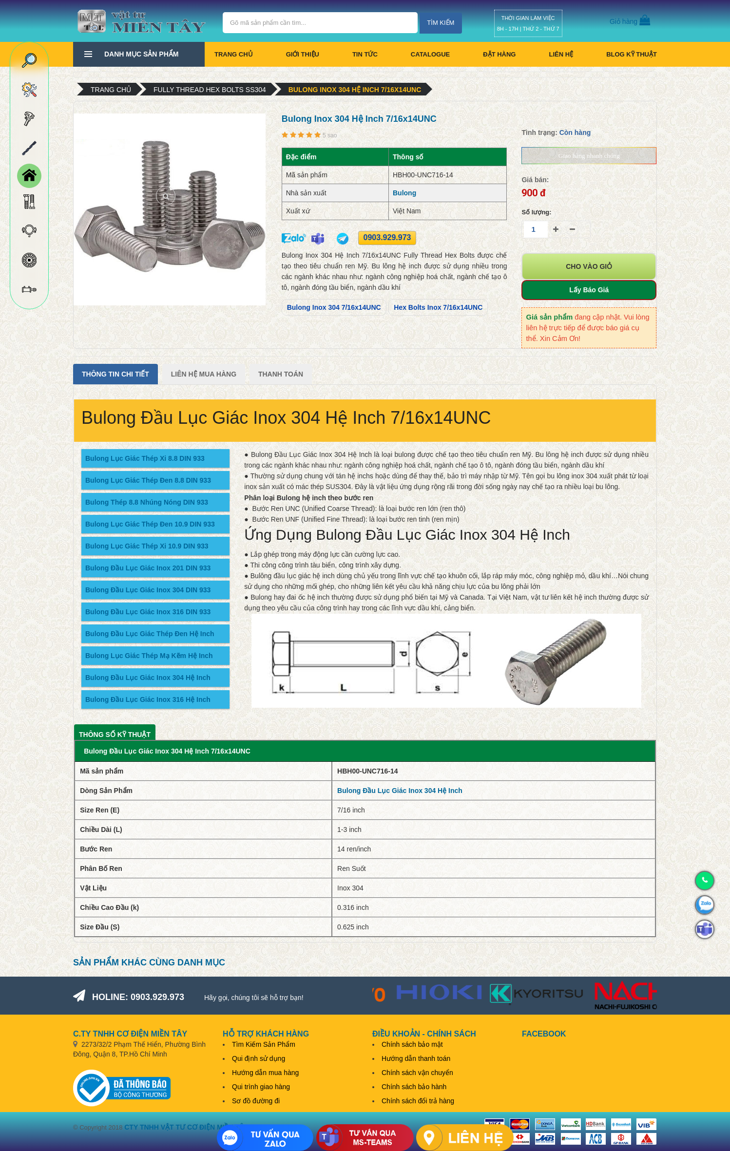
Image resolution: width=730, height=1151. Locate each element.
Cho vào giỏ (589, 266)
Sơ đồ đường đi (256, 1101)
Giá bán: (535, 180)
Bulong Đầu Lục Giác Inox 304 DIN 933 (148, 590)
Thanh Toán (280, 374)
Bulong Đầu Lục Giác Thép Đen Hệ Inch (149, 634)
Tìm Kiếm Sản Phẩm (263, 1044)
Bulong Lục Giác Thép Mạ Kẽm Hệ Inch (149, 656)
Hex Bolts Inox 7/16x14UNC (438, 307)
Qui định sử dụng (258, 1058)
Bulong (404, 193)
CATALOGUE (430, 54)
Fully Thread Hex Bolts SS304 (210, 90)
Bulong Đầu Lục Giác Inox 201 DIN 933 (148, 568)
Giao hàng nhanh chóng (589, 155)
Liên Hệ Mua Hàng (203, 374)
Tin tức (365, 54)
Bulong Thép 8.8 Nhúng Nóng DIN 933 (146, 502)
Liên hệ (561, 54)
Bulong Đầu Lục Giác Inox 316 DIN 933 (148, 612)
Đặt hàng (499, 54)
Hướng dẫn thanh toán (416, 1058)
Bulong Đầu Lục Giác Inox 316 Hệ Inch (148, 699)
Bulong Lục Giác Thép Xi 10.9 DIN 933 (147, 546)
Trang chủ (233, 54)
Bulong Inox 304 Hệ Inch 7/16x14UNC (355, 90)
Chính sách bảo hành (414, 1087)
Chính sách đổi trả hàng (418, 1101)
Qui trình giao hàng (261, 1087)
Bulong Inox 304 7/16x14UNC (334, 307)
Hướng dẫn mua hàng (265, 1072)
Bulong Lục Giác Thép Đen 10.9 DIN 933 (150, 524)
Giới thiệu (302, 54)
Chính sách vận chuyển (417, 1072)
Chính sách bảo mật (412, 1044)
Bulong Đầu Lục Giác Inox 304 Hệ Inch (148, 677)
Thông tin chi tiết (115, 374)
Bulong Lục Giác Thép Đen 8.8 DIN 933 (148, 480)
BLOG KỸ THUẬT (631, 54)
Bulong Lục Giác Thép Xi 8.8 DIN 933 (145, 458)
